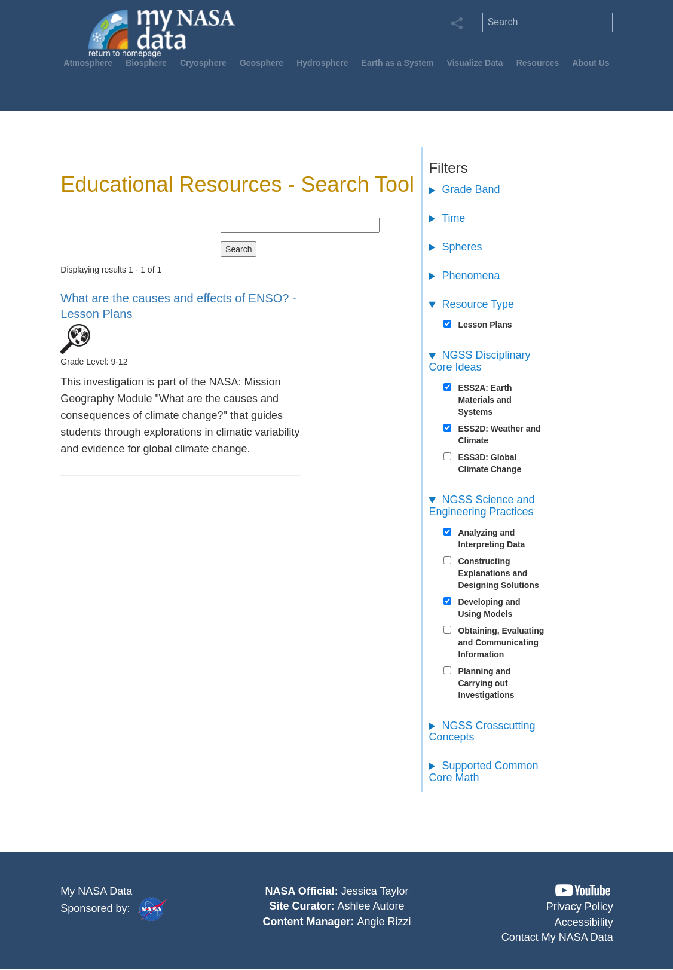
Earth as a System (398, 63)
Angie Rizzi (384, 922)
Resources (537, 63)
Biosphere (146, 63)
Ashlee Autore (371, 906)
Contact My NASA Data (557, 937)
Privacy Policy (579, 907)
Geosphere (261, 63)
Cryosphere (203, 63)
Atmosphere (87, 63)
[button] (582, 890)
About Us (590, 63)
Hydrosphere (322, 63)
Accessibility (584, 922)
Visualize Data (475, 63)
